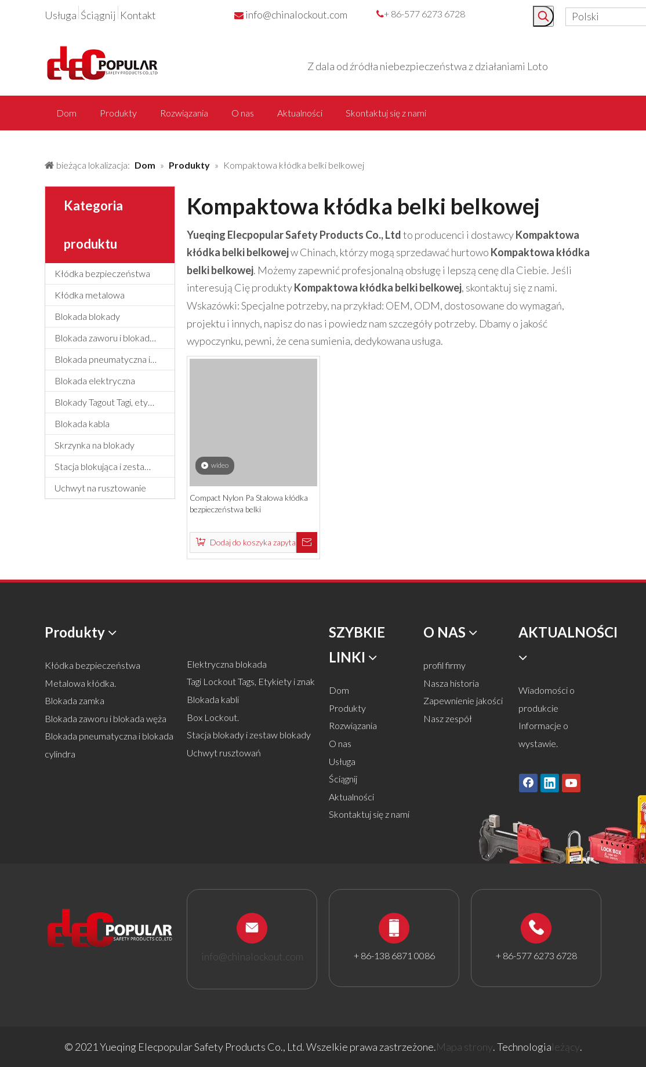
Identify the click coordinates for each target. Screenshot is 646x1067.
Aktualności (351, 796)
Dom (339, 689)
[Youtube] (571, 783)
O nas (340, 743)
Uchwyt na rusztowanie (100, 487)
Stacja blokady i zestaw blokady (249, 734)
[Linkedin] (549, 783)
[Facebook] (528, 783)
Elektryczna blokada (227, 663)
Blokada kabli (213, 699)
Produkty (347, 707)
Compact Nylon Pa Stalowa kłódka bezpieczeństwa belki (249, 503)
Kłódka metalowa (90, 294)
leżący (565, 1046)
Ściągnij (98, 15)
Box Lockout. (213, 717)
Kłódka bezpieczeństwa (102, 273)
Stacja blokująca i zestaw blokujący (115, 466)
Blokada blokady (87, 316)
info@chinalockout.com (296, 14)
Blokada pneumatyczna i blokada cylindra (115, 359)
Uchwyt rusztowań (224, 752)
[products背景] (9, 141)
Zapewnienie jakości (463, 700)
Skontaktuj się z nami (369, 814)
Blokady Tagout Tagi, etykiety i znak (115, 401)
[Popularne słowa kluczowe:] (543, 16)
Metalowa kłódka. (80, 683)
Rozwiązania (353, 725)
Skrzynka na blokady (95, 444)
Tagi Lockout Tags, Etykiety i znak (251, 681)
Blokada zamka (74, 700)
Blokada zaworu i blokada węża (115, 337)
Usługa (61, 15)
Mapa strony (464, 1046)
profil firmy (444, 665)
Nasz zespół (447, 718)
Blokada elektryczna (95, 380)
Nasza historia (451, 683)
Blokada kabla (82, 423)
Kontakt (138, 15)
